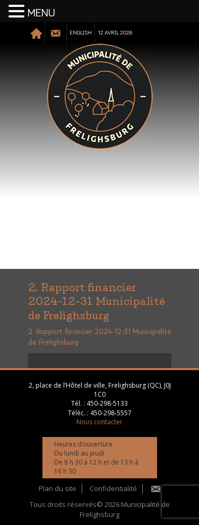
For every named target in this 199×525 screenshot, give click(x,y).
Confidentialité (113, 488)
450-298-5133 (107, 403)
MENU (41, 13)
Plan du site (57, 488)
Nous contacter (99, 421)
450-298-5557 (111, 412)
